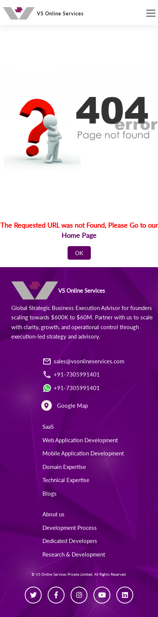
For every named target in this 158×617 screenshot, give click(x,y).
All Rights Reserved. (110, 574)
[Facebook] (56, 595)
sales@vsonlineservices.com (89, 361)
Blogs (49, 493)
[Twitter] (33, 595)
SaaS (48, 426)
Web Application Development (80, 440)
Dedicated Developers (69, 540)
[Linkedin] (124, 595)
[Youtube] (101, 595)
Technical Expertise (65, 479)
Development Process (69, 527)
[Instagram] (79, 595)
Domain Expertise (64, 466)
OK (79, 253)
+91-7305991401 (77, 374)
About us (53, 514)
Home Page (79, 235)
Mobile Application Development (83, 453)
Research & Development (73, 554)
